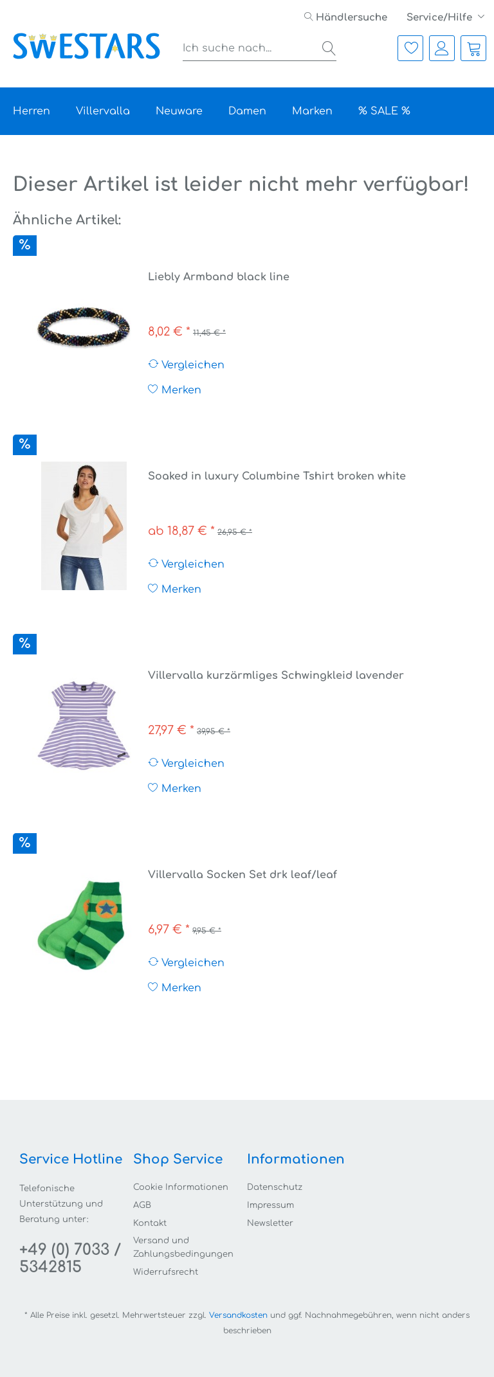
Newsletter (270, 1223)
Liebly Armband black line (218, 277)
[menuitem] (346, 18)
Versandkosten (238, 1315)
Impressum (270, 1205)
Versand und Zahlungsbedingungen (183, 1247)
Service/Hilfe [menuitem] (441, 17)
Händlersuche (345, 17)
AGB (142, 1205)
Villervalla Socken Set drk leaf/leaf (242, 875)
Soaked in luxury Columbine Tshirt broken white (277, 476)
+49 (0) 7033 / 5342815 (70, 1258)
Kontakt (150, 1223)
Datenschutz (274, 1187)
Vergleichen (186, 365)
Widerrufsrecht (165, 1272)
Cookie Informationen (180, 1187)
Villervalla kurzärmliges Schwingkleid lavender (276, 675)
